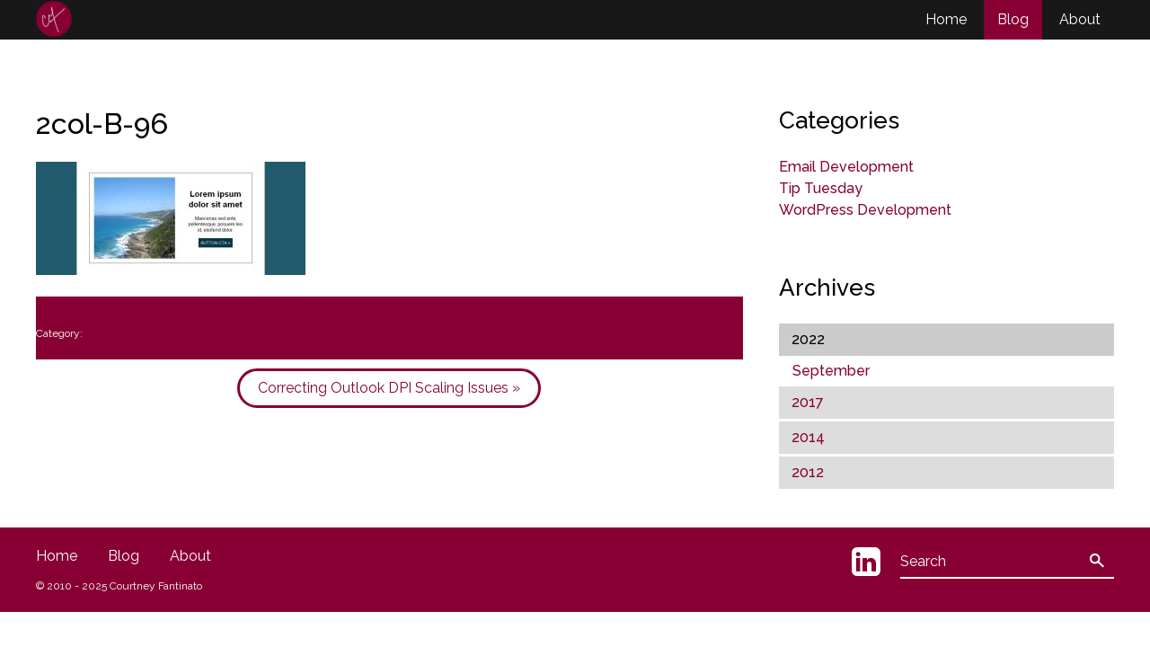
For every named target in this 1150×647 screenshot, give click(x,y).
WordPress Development (865, 209)
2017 (808, 402)
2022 (808, 339)
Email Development (846, 166)
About (1080, 19)
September (831, 370)
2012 (808, 472)
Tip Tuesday (820, 188)
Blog (1013, 19)
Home (946, 19)
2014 (808, 437)
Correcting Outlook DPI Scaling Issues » (389, 387)
